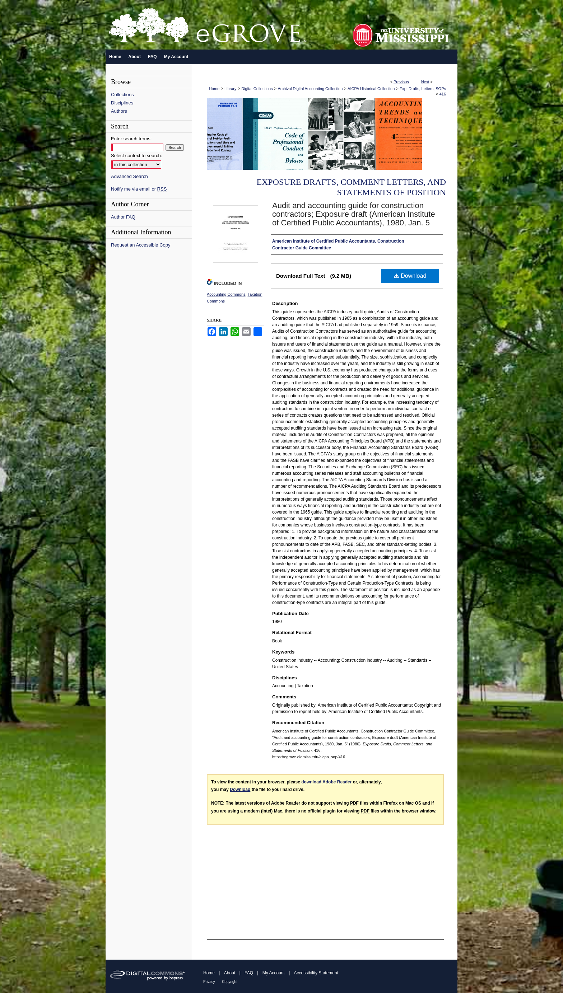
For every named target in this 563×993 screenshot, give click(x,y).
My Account (273, 972)
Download (410, 276)
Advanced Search (129, 176)
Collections (122, 94)
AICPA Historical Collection (371, 88)
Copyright (229, 982)
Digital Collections (257, 88)
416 (442, 94)
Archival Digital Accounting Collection (310, 88)
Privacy (209, 982)
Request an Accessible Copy (140, 245)
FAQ (249, 972)
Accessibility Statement (316, 972)
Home (214, 88)
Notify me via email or (139, 189)
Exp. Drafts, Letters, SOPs (423, 88)
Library (230, 88)
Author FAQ (123, 217)
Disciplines (122, 103)
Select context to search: (136, 155)
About (229, 972)
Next (425, 82)
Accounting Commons (226, 294)
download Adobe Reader (326, 781)
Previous (401, 82)
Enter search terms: (131, 138)
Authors (119, 111)
